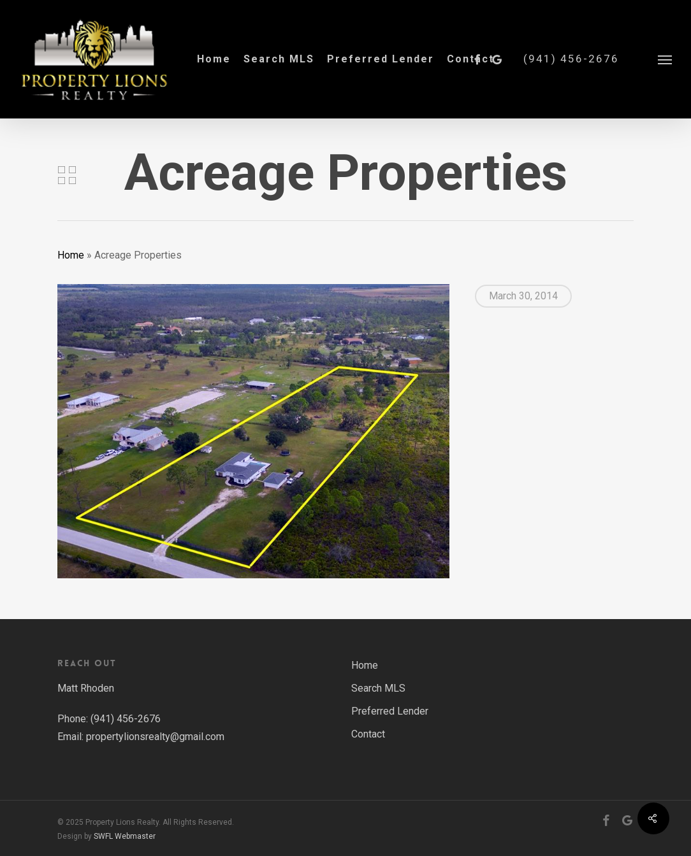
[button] (665, 59)
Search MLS (378, 688)
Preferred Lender (389, 711)
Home (70, 255)
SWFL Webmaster (125, 836)
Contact (368, 734)
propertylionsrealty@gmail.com (155, 737)
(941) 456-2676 (571, 58)
